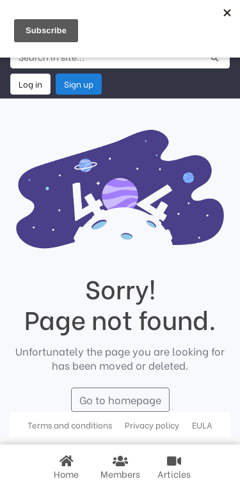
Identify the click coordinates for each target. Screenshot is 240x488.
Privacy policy (152, 424)
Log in (30, 84)
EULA (202, 424)
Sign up (78, 84)
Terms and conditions (70, 424)
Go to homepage (120, 399)
